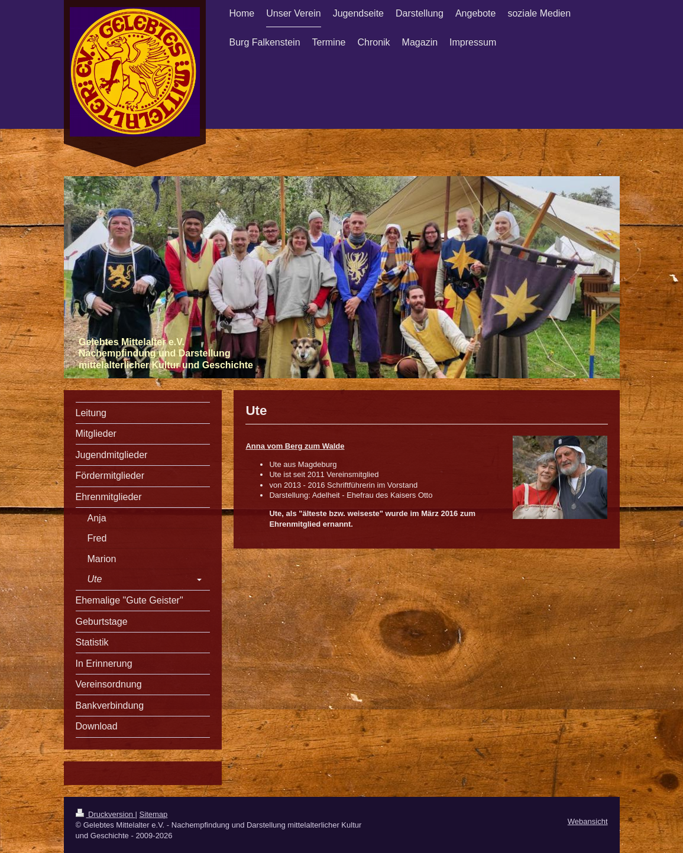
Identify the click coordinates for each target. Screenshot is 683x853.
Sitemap (154, 814)
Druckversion (105, 814)
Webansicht (588, 821)
